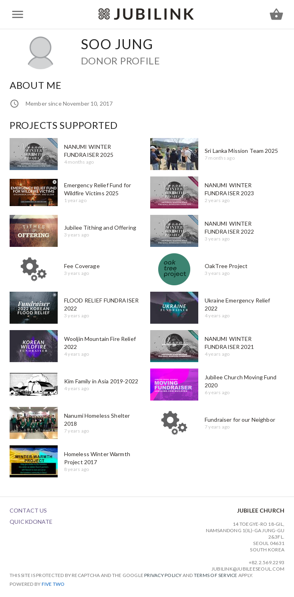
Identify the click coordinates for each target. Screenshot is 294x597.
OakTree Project (226, 265)
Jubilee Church (260, 510)
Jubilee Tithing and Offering (100, 227)
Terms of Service (216, 575)
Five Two (53, 584)
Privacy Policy (162, 575)
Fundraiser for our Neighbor (240, 419)
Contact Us (28, 510)
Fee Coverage (82, 265)
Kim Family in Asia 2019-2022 (101, 381)
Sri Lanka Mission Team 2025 (241, 150)
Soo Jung (117, 44)
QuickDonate (31, 521)
